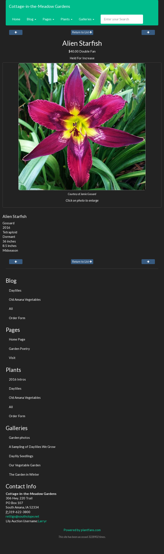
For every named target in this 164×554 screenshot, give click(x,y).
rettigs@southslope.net (22, 516)
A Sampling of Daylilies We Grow (32, 447)
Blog (31, 19)
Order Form (17, 318)
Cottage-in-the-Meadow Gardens (39, 6)
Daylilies (15, 290)
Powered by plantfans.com (82, 530)
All (11, 308)
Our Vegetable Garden (24, 465)
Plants (66, 19)
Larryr (42, 521)
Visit (12, 358)
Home (16, 19)
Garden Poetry (19, 348)
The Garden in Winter (24, 474)
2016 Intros (17, 379)
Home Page (17, 339)
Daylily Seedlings (21, 456)
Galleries (86, 19)
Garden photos (19, 437)
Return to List (82, 32)
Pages (48, 19)
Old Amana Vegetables (25, 299)
